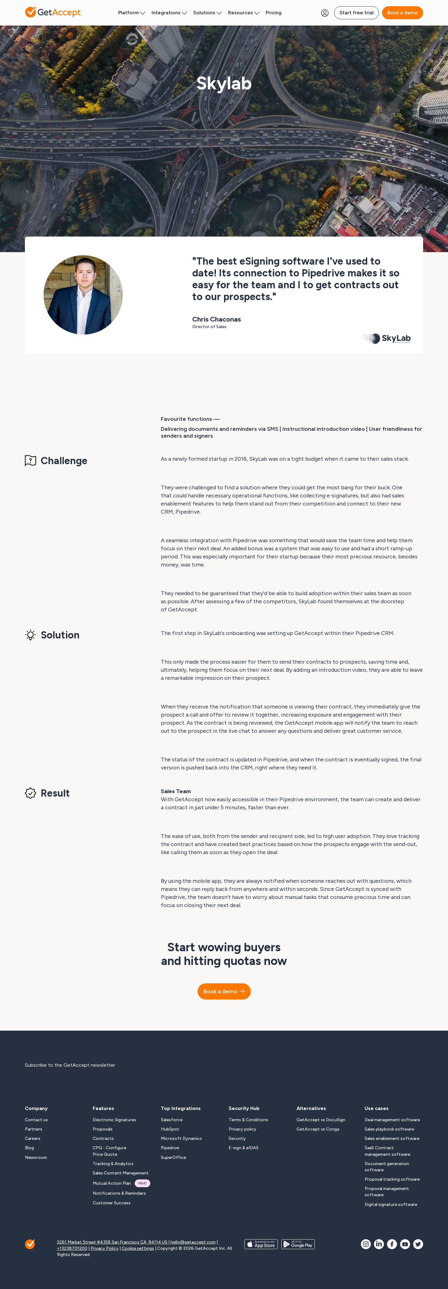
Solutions (207, 13)
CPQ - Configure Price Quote (109, 1151)
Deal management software (392, 1119)
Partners (33, 1129)
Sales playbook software (389, 1129)
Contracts (103, 1138)
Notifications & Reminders (119, 1193)
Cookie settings (138, 1248)
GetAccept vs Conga (317, 1129)
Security (237, 1138)
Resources (243, 13)
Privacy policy (242, 1129)
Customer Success (112, 1203)
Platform (131, 13)
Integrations (169, 13)
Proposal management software (387, 1191)
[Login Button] (325, 13)
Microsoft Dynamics (181, 1138)
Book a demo (402, 13)
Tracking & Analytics (113, 1163)
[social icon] (366, 1244)
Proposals (103, 1129)
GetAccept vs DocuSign (320, 1119)
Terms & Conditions (248, 1119)
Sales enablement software (392, 1138)
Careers (32, 1138)
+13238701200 (72, 1248)
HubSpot (170, 1129)
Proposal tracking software (392, 1179)
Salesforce (172, 1119)
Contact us (36, 1119)
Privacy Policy (105, 1248)
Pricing (274, 13)
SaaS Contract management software (387, 1151)
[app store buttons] (261, 1248)
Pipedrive (170, 1147)
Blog (29, 1147)
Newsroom (36, 1157)
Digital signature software (391, 1204)
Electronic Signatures (114, 1119)
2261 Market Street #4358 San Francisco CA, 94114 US (112, 1242)
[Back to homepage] (53, 12)
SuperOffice (173, 1157)
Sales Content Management (121, 1173)
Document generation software (387, 1167)
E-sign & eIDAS (244, 1147)
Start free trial (356, 13)
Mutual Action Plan (121, 1183)
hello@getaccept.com (193, 1242)
